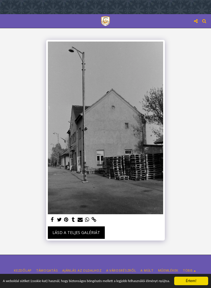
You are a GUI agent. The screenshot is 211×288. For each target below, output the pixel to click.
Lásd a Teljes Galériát (76, 232)
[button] (6, 21)
